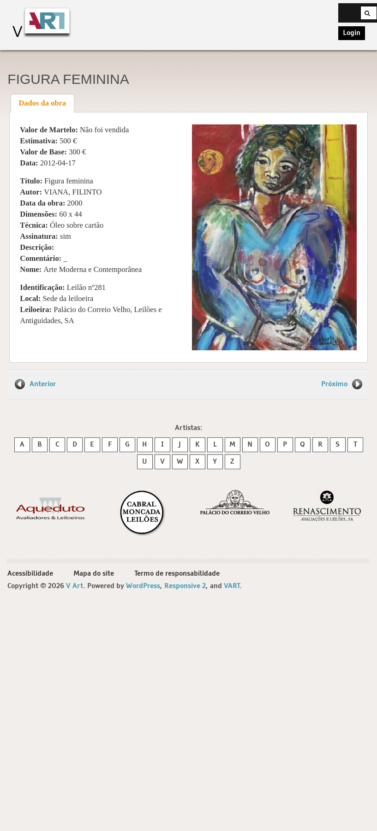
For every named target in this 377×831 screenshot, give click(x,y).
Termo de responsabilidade (177, 573)
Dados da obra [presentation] (42, 103)
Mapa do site (93, 573)
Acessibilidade (30, 573)
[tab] (42, 103)
